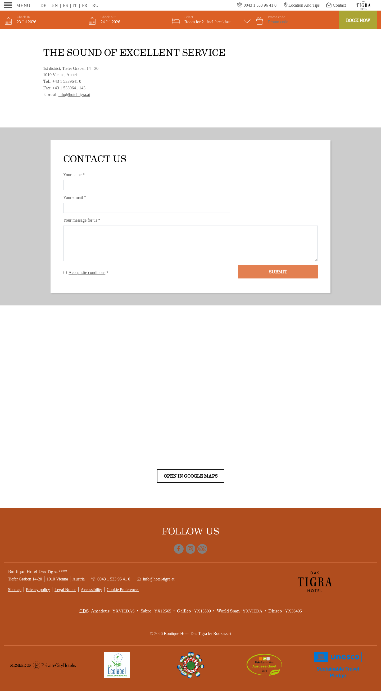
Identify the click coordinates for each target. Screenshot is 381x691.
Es (65, 5)
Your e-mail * (74, 197)
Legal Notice (65, 589)
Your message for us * (81, 220)
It (75, 5)
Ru (95, 5)
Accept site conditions (87, 272)
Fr (84, 5)
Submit (278, 271)
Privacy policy (38, 589)
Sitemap (14, 589)
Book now (358, 20)
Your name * (74, 174)
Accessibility (91, 589)
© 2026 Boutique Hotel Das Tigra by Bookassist (190, 633)
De (43, 5)
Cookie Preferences (123, 589)
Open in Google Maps (190, 476)
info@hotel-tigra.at (74, 94)
